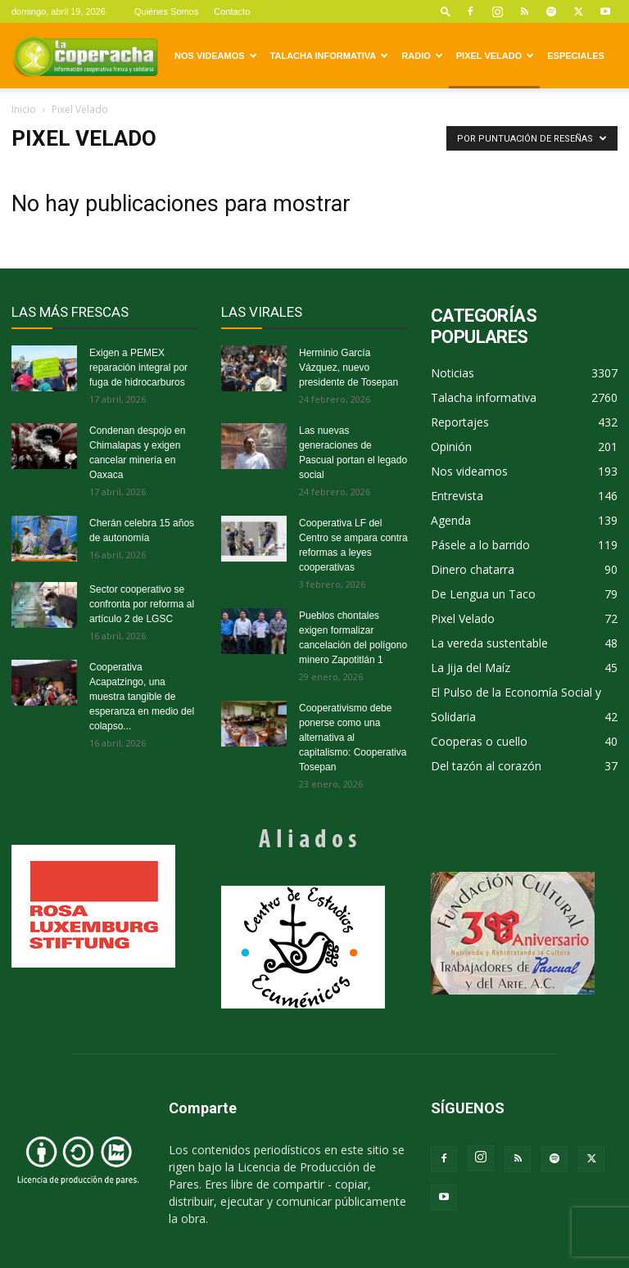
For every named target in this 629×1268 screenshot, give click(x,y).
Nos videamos (215, 56)
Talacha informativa (329, 56)
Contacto (232, 11)
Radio (421, 56)
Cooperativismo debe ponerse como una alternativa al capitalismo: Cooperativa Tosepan (352, 737)
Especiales (575, 56)
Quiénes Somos (166, 11)
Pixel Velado (495, 56)
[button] (445, 11)
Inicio (23, 109)
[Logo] (85, 55)
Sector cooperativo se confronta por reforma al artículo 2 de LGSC (141, 604)
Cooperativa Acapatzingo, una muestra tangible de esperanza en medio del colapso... (141, 696)
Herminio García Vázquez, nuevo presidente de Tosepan (348, 367)
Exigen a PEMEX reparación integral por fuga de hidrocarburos (138, 367)
